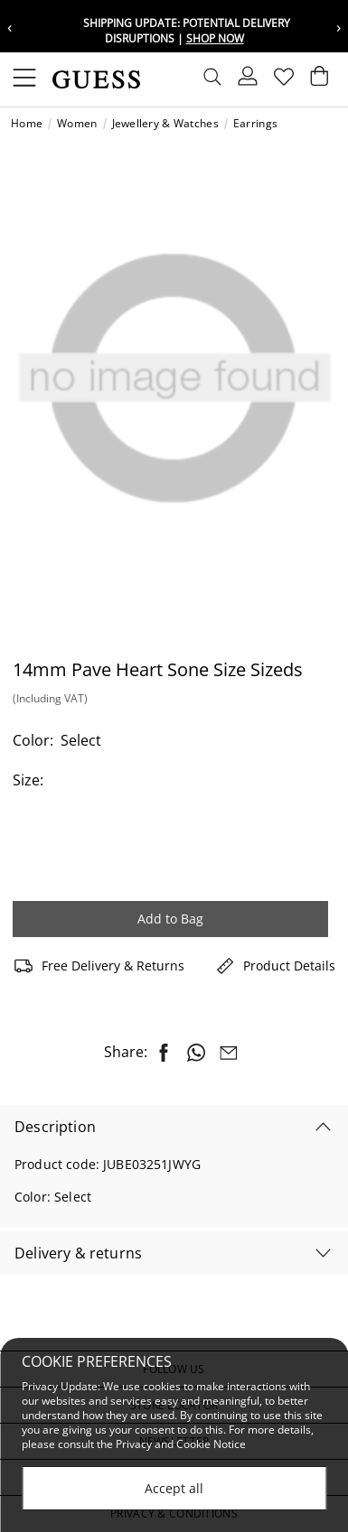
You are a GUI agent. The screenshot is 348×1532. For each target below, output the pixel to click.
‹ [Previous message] (9, 26)
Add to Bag (170, 918)
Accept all (174, 1488)
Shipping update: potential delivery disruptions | (186, 30)
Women (77, 123)
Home (26, 123)
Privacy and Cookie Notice (181, 1445)
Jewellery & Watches (165, 123)
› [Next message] (338, 26)
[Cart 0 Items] (319, 80)
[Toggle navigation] (24, 79)
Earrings (255, 123)
